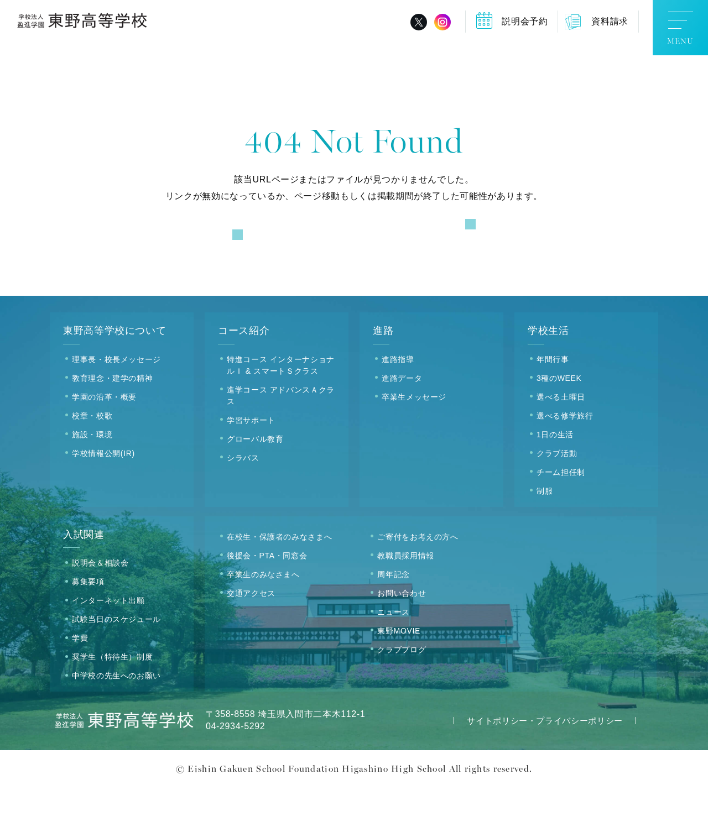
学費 (80, 683)
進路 (383, 375)
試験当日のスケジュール (116, 664)
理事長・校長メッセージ (116, 404)
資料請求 (609, 21)
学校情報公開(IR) (103, 498)
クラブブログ (401, 694)
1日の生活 (555, 479)
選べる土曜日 (561, 441)
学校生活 (548, 375)
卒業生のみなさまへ (263, 619)
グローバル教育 (255, 483)
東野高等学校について (114, 375)
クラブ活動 (557, 498)
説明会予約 (525, 21)
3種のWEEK (559, 422)
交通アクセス (251, 638)
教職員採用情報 (405, 600)
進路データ (402, 422)
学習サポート (251, 465)
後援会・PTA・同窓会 (267, 600)
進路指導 (398, 404)
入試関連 (84, 579)
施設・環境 (92, 479)
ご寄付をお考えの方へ (417, 581)
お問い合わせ (401, 638)
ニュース (393, 656)
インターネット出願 (108, 645)
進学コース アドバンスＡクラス (281, 440)
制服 (545, 535)
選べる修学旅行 (565, 460)
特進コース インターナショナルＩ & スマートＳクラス (281, 410)
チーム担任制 (561, 516)
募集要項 (88, 626)
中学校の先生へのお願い (116, 720)
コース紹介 (243, 375)
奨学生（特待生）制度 (112, 702)
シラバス (243, 502)
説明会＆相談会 (100, 608)
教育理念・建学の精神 (112, 422)
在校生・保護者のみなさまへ (279, 581)
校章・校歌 (92, 460)
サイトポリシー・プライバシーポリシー (545, 766)
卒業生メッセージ (414, 441)
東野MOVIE (398, 675)
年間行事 (553, 404)
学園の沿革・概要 (104, 441)
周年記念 (393, 619)
